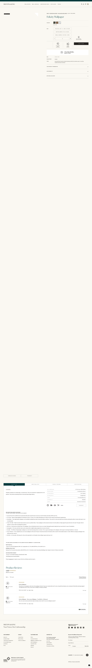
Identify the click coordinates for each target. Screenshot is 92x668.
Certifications (77, 484)
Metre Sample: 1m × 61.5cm (62, 31)
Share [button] (32, 590)
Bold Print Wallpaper (74, 61)
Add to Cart (81, 43)
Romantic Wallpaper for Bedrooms (65, 61)
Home (48, 13)
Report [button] (30, 590)
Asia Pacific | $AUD (78, 655)
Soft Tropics (59, 62)
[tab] (82, 577)
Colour (48, 22)
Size (47, 28)
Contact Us (11, 559)
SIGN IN (65, 53)
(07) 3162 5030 (52, 638)
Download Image (12, 475)
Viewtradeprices (68, 45)
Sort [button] (7, 577)
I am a (69, 645)
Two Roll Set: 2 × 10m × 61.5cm (62, 28)
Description (14, 484)
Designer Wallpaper (53, 13)
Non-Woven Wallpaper (62, 13)
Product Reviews (57, 484)
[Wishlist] (85, 4)
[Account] (83, 4)
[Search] (14, 577)
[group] (12, 571)
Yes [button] (27, 590)
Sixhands (8, 489)
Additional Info (35, 484)
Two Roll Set (63, 62)
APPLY (70, 53)
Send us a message (52, 637)
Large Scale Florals (57, 61)
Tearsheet (29, 475)
